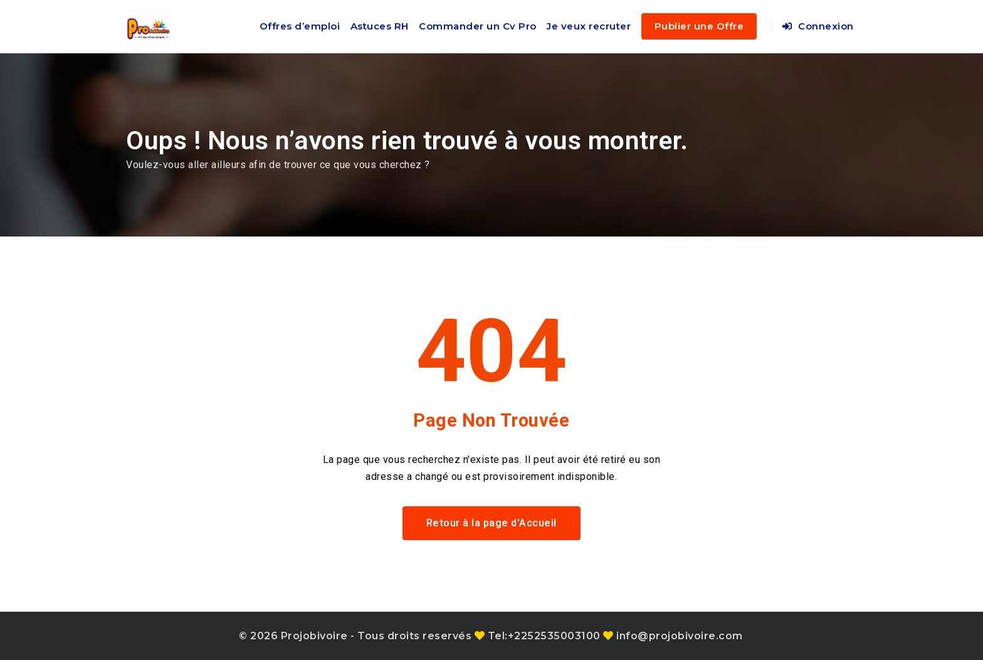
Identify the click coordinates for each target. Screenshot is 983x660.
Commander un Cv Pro (478, 26)
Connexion (818, 26)
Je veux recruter (589, 26)
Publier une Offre (699, 26)
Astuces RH (379, 26)
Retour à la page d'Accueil (491, 523)
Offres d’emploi (300, 26)
